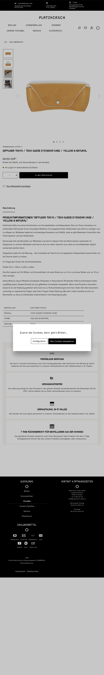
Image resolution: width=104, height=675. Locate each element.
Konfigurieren (39, 341)
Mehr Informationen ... (29, 336)
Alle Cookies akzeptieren (62, 341)
